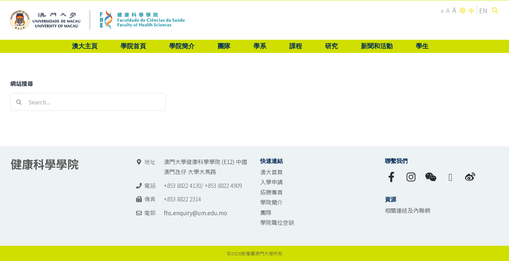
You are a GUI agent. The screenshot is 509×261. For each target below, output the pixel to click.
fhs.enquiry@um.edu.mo (195, 213)
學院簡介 (271, 202)
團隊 (266, 212)
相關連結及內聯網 (407, 210)
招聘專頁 (271, 192)
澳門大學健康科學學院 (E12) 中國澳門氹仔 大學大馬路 (205, 167)
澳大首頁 (271, 172)
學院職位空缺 (277, 222)
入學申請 (271, 182)
